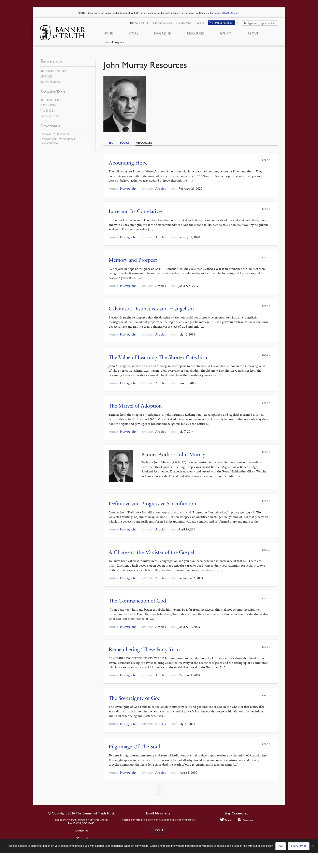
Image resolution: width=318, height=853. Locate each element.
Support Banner (164, 23)
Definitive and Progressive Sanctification (152, 503)
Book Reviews (50, 81)
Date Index (48, 105)
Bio (111, 142)
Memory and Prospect (133, 260)
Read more (298, 846)
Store (133, 34)
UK (86, 838)
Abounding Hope (128, 163)
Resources (195, 34)
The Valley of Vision (54, 134)
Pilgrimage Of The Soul (134, 746)
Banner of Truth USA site (227, 12)
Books (124, 142)
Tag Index (47, 110)
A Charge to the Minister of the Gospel (151, 552)
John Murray (191, 454)
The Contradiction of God (137, 601)
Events (226, 34)
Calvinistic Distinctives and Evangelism (151, 308)
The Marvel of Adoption (135, 406)
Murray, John (128, 188)
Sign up (159, 830)
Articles (160, 188)
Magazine (162, 34)
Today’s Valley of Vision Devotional (58, 141)
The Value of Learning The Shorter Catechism (159, 357)
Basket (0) (226, 23)
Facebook (245, 820)
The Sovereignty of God (135, 698)
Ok (280, 846)
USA (77, 838)
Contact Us (185, 23)
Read (265, 160)
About (253, 34)
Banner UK (143, 23)
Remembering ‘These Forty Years (144, 649)
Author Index (50, 99)
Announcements (53, 71)
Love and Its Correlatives (136, 211)
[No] (313, 846)
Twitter (226, 820)
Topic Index (49, 115)
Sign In (202, 23)
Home (106, 43)
